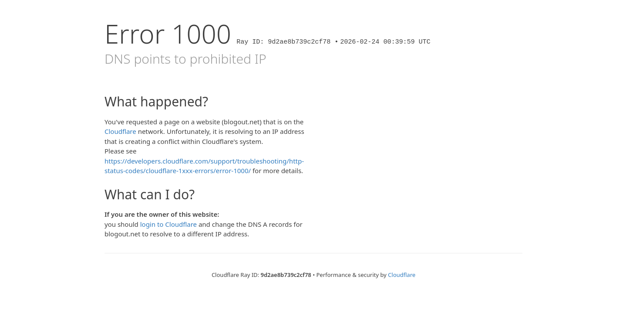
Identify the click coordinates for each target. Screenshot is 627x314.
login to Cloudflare (168, 224)
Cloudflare (120, 131)
